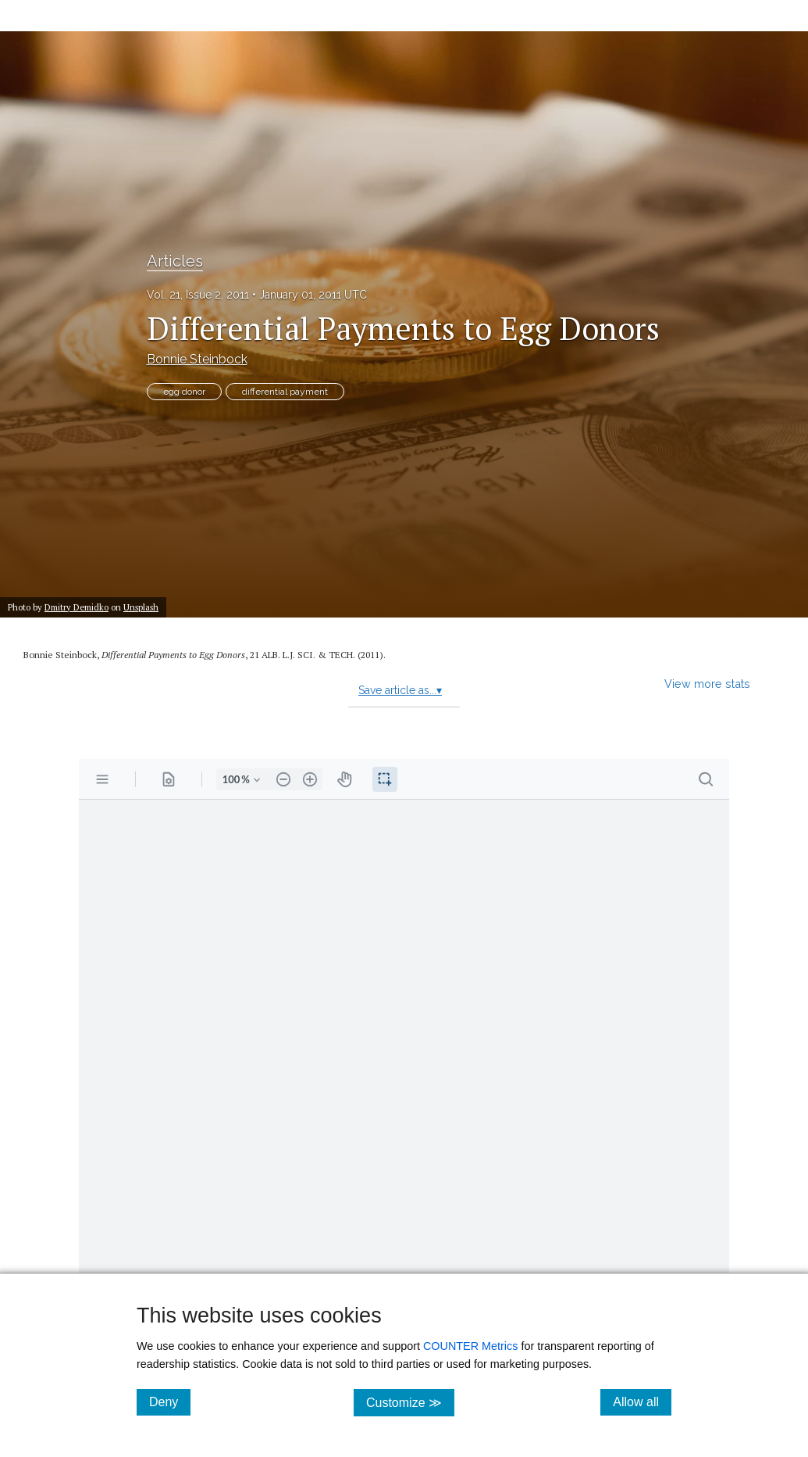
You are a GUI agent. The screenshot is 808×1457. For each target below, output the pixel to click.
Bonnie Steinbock (197, 359)
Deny (169, 1401)
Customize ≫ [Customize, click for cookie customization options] (410, 1401)
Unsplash (140, 607)
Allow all (642, 1401)
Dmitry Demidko (76, 607)
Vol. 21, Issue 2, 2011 (198, 294)
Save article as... (400, 690)
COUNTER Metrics (470, 1346)
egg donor (184, 391)
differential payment (285, 391)
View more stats (707, 683)
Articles (175, 261)
